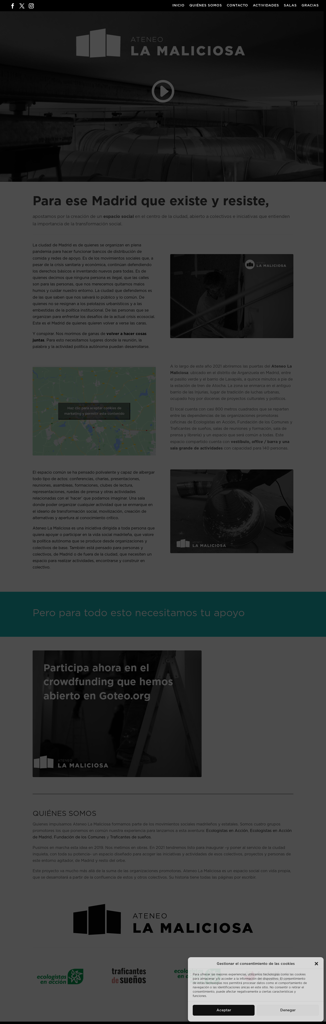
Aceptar (223, 1010)
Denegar (288, 1010)
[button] (316, 963)
